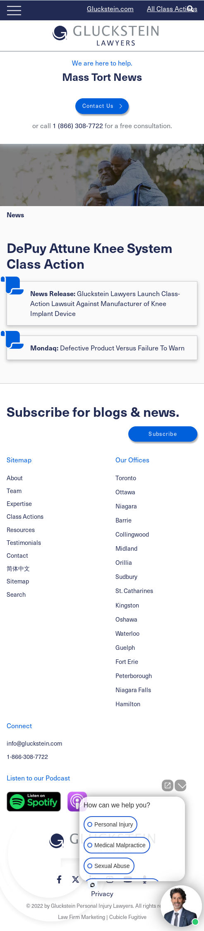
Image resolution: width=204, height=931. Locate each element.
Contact (17, 555)
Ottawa (125, 492)
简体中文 (18, 568)
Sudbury (126, 576)
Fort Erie (126, 661)
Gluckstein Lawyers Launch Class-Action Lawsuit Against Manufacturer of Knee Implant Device (105, 303)
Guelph (125, 647)
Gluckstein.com (110, 8)
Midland (126, 548)
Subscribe (163, 434)
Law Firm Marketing (81, 917)
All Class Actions (172, 8)
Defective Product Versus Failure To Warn (107, 347)
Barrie (123, 520)
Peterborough (133, 675)
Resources (21, 529)
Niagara (126, 506)
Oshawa (126, 619)
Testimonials (24, 542)
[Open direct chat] (167, 785)
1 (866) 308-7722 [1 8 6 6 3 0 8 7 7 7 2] (78, 125)
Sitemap (18, 581)
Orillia (123, 562)
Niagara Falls (133, 689)
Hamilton (127, 704)
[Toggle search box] (190, 8)
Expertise (19, 503)
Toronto (125, 478)
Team (14, 490)
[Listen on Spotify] (34, 802)
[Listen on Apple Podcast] (77, 802)
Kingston (127, 605)
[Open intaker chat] (92, 885)
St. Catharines (134, 590)
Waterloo (127, 633)
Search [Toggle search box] (16, 594)
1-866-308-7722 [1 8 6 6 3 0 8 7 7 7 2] (27, 756)
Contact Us (98, 105)
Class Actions (25, 516)
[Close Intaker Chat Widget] (180, 785)
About (15, 478)
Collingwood (132, 534)
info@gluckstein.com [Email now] (34, 743)
